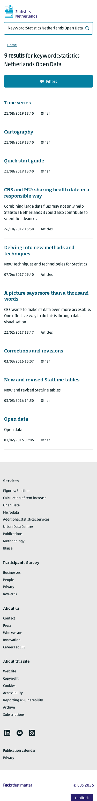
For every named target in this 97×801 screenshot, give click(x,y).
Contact (9, 618)
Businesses (12, 573)
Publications (13, 534)
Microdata (11, 512)
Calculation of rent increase (25, 498)
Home (12, 45)
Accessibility (13, 693)
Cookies (9, 686)
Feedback (82, 798)
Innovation (11, 640)
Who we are (12, 633)
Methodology (14, 541)
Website (9, 671)
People (8, 580)
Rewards (10, 594)
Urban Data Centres (18, 527)
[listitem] (7, 733)
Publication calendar (19, 750)
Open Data (11, 505)
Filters (48, 82)
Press (7, 625)
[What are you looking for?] (48, 28)
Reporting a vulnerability (23, 700)
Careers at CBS (14, 647)
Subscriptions (14, 715)
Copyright (11, 678)
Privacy (8, 587)
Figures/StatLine (16, 491)
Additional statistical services (26, 519)
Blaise (8, 548)
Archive (9, 707)
